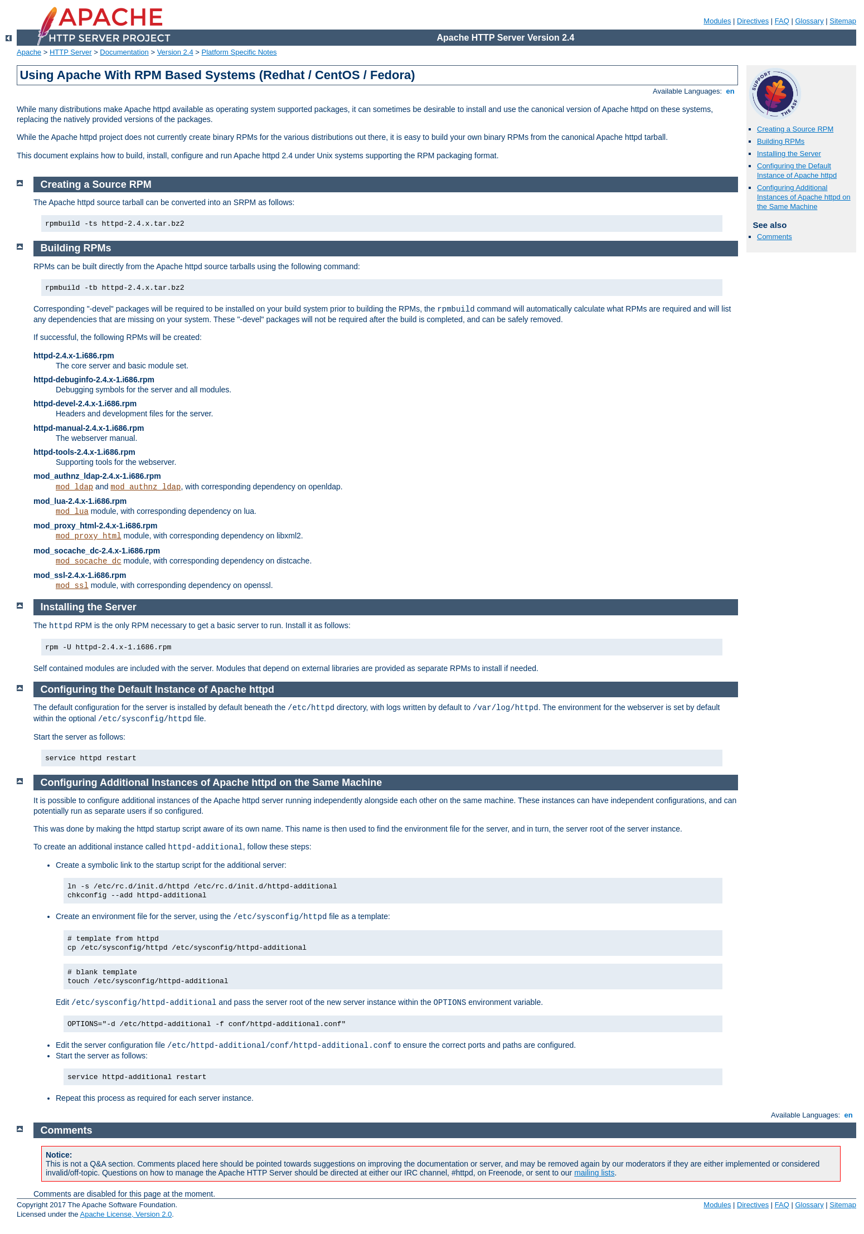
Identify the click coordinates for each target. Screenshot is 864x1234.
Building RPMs (780, 141)
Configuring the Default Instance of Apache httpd (797, 170)
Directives (753, 21)
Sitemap (842, 21)
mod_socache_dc (89, 561)
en (730, 91)
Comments (774, 236)
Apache (29, 52)
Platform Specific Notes (239, 52)
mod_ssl (72, 585)
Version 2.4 (175, 52)
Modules (717, 21)
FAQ (782, 21)
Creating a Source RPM (795, 129)
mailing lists (594, 1172)
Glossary (809, 21)
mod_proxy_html (89, 536)
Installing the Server (789, 153)
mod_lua (72, 511)
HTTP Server (71, 52)
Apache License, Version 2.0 (126, 1214)
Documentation (124, 52)
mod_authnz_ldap (145, 487)
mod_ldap (74, 487)
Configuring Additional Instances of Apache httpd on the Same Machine (804, 197)
